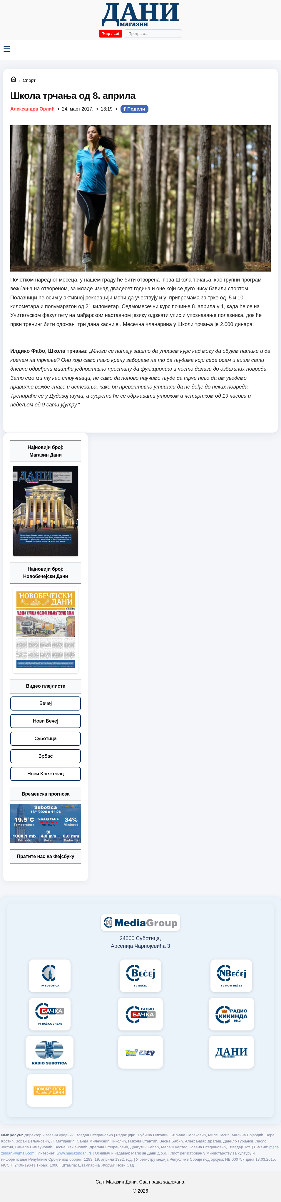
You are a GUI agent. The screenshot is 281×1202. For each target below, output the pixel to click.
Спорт (29, 80)
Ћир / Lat (110, 33)
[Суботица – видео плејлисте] (45, 739)
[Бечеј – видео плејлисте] (45, 703)
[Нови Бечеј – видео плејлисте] (45, 721)
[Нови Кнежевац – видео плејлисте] (45, 774)
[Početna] (140, 14)
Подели (134, 108)
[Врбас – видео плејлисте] (45, 756)
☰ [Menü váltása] (7, 49)
